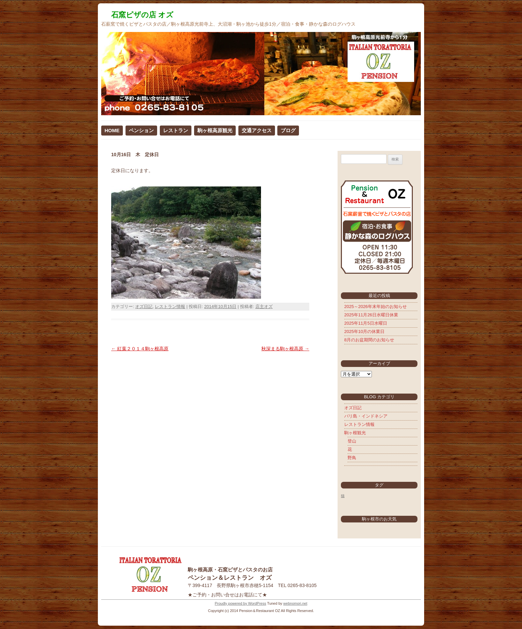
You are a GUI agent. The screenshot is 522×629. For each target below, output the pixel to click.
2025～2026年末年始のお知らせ (375, 306)
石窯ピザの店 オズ (142, 15)
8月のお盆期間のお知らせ (369, 339)
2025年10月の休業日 (364, 331)
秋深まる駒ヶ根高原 (285, 348)
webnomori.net (295, 603)
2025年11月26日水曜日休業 (371, 314)
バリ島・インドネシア (366, 416)
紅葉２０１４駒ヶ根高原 (139, 348)
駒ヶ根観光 (355, 432)
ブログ (288, 130)
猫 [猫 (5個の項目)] (343, 496)
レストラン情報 (170, 306)
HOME (112, 130)
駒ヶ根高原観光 (214, 130)
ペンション (141, 130)
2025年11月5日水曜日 (365, 323)
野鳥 (352, 457)
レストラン (175, 130)
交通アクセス (257, 130)
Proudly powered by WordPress (240, 603)
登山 (352, 441)
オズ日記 (143, 306)
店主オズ (264, 306)
